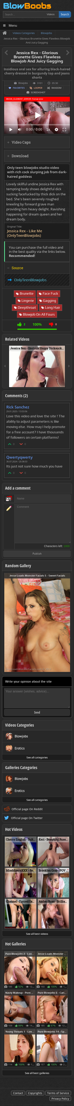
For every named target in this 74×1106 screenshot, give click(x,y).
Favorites (19, 88)
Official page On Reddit (27, 809)
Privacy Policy (60, 1098)
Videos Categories (19, 725)
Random (56, 88)
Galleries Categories (21, 767)
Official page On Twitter (27, 818)
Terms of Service (58, 1093)
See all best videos (37, 933)
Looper (38, 88)
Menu (13, 25)
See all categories (37, 757)
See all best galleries (37, 1073)
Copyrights (35, 1093)
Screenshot (38, 92)
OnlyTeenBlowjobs (30, 279)
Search (65, 14)
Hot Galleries (15, 944)
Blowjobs (23, 83)
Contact (18, 1093)
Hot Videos (13, 829)
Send (37, 712)
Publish (37, 554)
